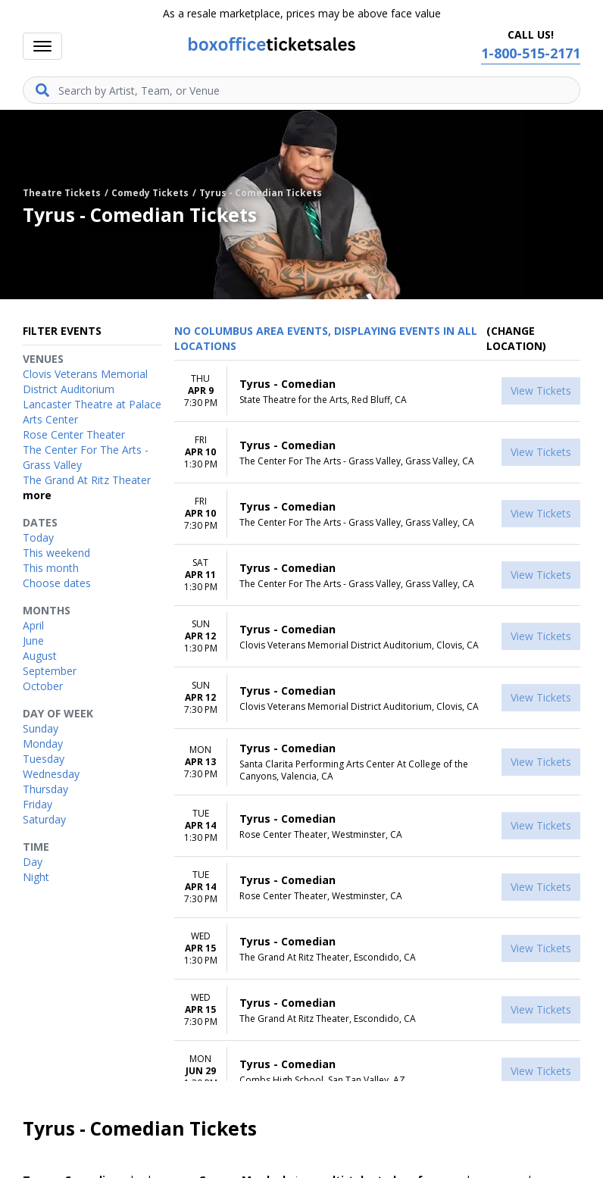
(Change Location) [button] (516, 338)
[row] (377, 391)
